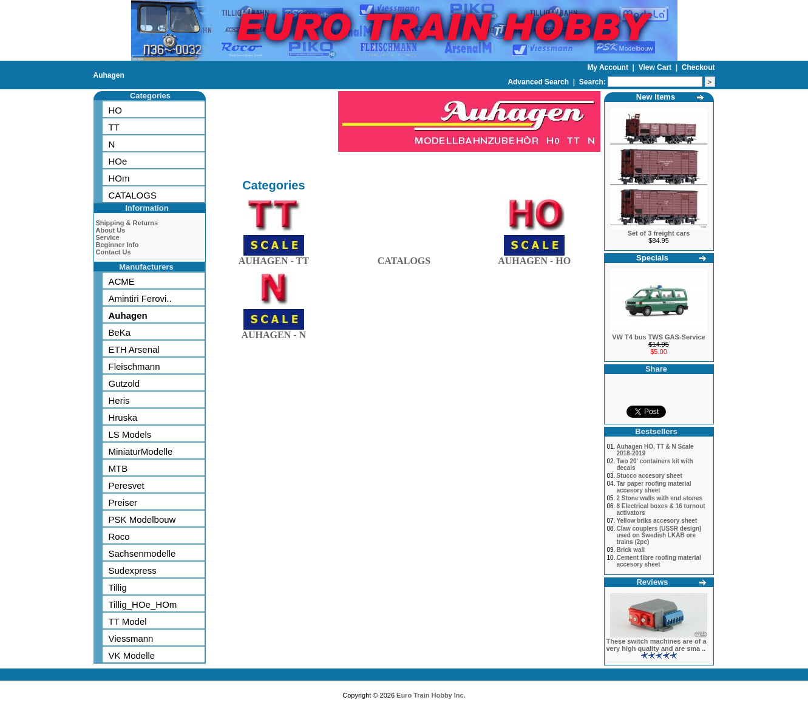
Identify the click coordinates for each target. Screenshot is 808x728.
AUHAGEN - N (273, 332)
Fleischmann (134, 366)
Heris (119, 400)
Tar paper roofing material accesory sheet (653, 487)
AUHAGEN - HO (534, 258)
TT (114, 127)
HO (116, 110)
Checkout (698, 67)
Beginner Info (117, 244)
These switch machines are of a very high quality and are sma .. (656, 645)
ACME (122, 281)
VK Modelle (132, 655)
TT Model (128, 621)
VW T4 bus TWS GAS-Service (658, 337)
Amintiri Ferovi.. (140, 298)
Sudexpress (133, 570)
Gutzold (124, 383)
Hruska (123, 417)
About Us (111, 230)
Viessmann (131, 638)
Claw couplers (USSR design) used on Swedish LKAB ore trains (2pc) (658, 535)
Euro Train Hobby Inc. (431, 695)
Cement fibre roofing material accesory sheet (658, 561)
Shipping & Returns (127, 222)
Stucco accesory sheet (649, 475)
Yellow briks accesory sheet (656, 520)
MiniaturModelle (141, 451)
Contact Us (113, 252)
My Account (608, 67)
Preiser (123, 502)
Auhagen (108, 75)
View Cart (656, 67)
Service (108, 237)
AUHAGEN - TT (274, 258)
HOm (119, 178)
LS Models (130, 434)
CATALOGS (133, 195)
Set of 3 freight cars (659, 233)
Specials (652, 257)
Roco (119, 536)
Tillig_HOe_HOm (143, 604)
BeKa (120, 332)
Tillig (118, 587)
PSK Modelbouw (142, 519)
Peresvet (126, 485)
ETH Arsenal (134, 349)
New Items (655, 96)
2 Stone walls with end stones (659, 498)
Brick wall (630, 549)
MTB (118, 468)
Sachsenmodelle (142, 553)
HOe (118, 161)
